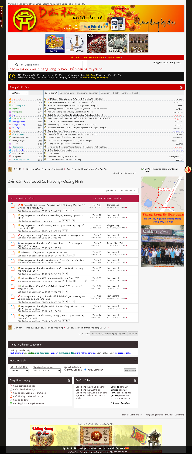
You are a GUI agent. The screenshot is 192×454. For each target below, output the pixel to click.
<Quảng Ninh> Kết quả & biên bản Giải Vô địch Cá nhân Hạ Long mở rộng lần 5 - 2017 (50, 269)
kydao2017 (179, 121)
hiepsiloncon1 (178, 141)
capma (180, 105)
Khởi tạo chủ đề (26, 198)
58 (100, 296)
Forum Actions (96, 57)
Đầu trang (179, 414)
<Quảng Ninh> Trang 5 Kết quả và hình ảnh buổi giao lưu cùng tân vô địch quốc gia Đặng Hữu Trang (51, 297)
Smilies (114, 389)
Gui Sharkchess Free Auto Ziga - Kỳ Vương (64, 159)
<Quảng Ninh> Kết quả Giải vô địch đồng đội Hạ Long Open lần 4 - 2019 (51, 216)
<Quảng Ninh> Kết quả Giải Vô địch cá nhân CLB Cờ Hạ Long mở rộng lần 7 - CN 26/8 (50, 244)
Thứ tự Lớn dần (73, 369)
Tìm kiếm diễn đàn (128, 190)
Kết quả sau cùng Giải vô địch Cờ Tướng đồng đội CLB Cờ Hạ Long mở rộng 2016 (51, 206)
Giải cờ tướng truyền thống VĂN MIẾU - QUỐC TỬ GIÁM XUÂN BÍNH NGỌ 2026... (80, 118)
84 (100, 205)
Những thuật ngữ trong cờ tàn (60, 150)
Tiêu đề (13, 198)
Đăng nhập (175, 62)
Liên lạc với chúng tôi (132, 414)
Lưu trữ (168, 414)
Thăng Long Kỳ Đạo (153, 414)
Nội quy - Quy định (120, 403)
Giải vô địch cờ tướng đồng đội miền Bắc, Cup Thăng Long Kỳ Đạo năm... (77, 115)
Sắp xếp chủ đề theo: (43, 367)
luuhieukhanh (35, 211)
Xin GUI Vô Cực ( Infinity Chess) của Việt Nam (66, 121)
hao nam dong (18, 153)
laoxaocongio (178, 112)
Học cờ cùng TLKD (118, 448)
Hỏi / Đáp (75, 57)
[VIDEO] (115, 395)
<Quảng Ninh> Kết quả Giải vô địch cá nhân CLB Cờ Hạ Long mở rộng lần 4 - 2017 (50, 287)
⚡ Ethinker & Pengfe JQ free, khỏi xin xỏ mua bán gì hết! (71, 102)
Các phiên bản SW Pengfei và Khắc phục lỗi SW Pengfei (70, 140)
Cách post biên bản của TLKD (92, 448)
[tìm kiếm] (46, 65)
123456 (15, 143)
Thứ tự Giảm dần (93, 369)
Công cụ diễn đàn (110, 190)
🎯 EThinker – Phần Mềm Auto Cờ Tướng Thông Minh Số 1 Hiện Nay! (75, 99)
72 (100, 215)
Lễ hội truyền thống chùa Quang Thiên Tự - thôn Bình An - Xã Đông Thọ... (77, 147)
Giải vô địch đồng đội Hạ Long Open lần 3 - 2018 (44, 252)
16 (100, 225)
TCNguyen (16, 156)
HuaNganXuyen (18, 140)
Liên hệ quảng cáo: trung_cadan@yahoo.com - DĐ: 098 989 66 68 (96, 452)
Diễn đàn (18, 169)
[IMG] (114, 392)
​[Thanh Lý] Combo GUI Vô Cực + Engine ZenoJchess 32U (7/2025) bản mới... (77, 108)
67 (100, 252)
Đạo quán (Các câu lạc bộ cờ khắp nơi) (44, 169)
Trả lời (93, 198)
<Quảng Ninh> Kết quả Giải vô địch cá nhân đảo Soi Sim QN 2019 (52, 235)
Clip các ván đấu (69, 448)
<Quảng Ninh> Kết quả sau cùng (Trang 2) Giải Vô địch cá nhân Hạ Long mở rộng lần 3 (51, 316)
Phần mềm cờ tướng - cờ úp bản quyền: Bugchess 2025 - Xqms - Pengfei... (77, 127)
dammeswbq (178, 137)
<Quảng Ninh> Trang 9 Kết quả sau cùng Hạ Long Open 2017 (50, 278)
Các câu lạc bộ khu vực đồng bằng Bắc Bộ (86, 169)
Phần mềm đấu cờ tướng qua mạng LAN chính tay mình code (72, 134)
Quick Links (114, 57)
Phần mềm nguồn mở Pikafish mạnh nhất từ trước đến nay (71, 124)
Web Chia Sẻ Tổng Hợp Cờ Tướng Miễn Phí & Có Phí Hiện (70, 112)
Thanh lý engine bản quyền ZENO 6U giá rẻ (65, 137)
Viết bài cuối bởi (112, 198)
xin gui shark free (55, 153)
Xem (100, 198)
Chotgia (15, 131)
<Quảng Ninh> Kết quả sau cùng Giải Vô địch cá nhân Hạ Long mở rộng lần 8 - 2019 (51, 226)
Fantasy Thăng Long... (21, 137)
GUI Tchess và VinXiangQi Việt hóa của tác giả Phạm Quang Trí (73, 105)
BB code (115, 386)
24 (100, 315)
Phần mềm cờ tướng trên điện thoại (62, 156)
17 (100, 268)
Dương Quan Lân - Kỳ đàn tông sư (61, 131)
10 (74, 281)
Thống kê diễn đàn (19, 87)
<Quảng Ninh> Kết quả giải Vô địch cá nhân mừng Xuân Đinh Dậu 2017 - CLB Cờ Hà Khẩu (51, 307)
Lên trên (133, 333)
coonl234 (180, 153)
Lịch (84, 57)
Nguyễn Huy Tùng (105, 352)
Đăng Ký (158, 62)
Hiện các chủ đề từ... (19, 367)
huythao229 (178, 102)
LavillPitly (179, 144)
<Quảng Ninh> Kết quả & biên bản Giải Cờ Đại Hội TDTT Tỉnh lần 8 (52, 260)
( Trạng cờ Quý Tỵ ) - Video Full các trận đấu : (65, 143)
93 (100, 278)
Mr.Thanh (180, 109)
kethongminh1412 (176, 156)
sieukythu (180, 99)
